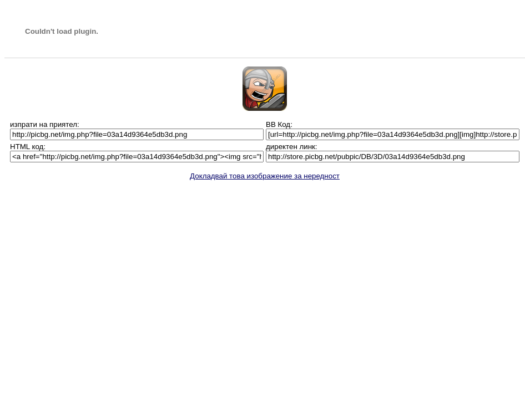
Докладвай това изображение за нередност (265, 176)
